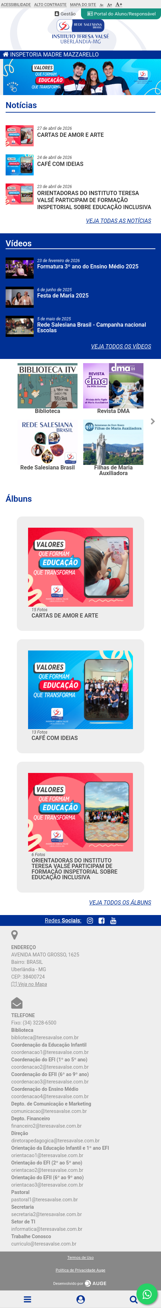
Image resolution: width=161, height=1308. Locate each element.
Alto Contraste (50, 5)
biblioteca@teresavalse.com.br (45, 1037)
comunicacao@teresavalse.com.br (49, 1111)
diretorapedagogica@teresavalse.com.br (55, 1140)
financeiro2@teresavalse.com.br (46, 1126)
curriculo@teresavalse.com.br (43, 1244)
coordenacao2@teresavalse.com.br (50, 1067)
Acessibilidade (16, 5)
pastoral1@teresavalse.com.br (44, 1199)
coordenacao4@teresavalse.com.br (50, 1096)
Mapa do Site (83, 5)
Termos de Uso (80, 1257)
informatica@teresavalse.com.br (46, 1229)
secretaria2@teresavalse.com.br (46, 1214)
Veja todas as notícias (118, 221)
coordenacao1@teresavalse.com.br (50, 1052)
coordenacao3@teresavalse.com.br (50, 1082)
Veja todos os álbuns (120, 902)
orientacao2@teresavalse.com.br (47, 1170)
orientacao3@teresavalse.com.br (47, 1185)
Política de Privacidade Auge (81, 1270)
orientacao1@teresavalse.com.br (47, 1155)
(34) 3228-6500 (39, 1023)
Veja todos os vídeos (121, 346)
